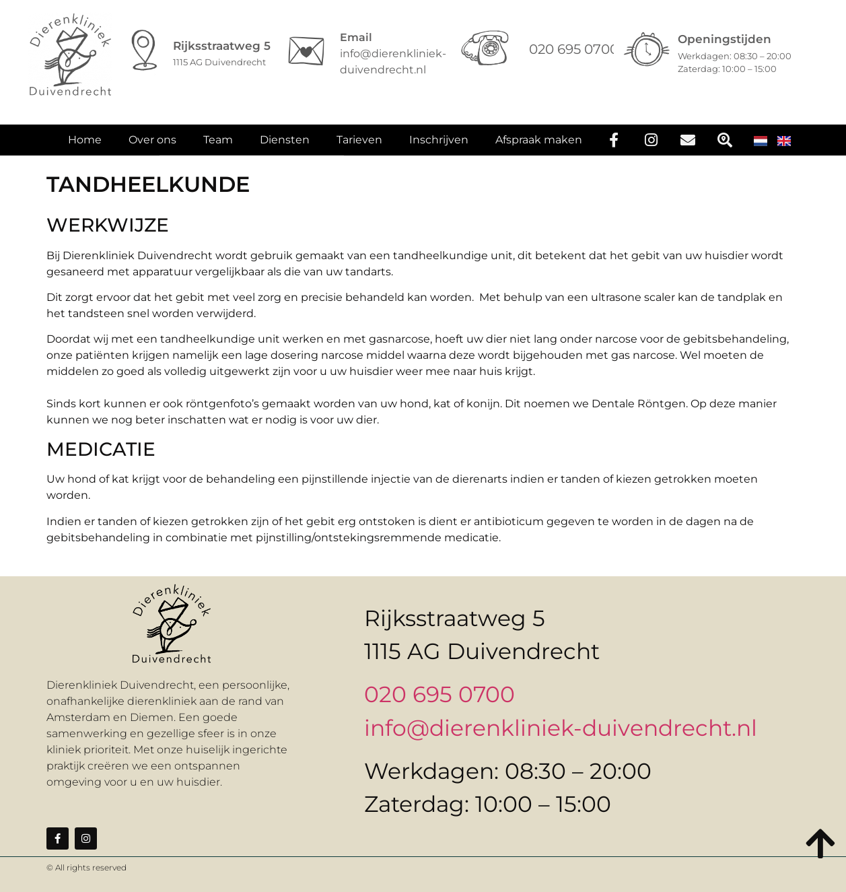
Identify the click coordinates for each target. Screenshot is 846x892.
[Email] (306, 51)
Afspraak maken (538, 147)
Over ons (152, 147)
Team (218, 147)
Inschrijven (438, 147)
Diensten (285, 147)
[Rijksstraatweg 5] (144, 51)
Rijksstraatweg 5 (222, 46)
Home (85, 147)
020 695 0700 (439, 694)
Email (356, 37)
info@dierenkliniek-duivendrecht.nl (560, 727)
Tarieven (359, 147)
